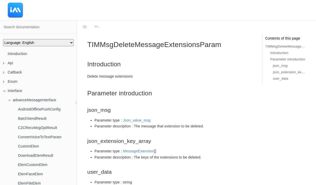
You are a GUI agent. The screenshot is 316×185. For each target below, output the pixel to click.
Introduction (17, 54)
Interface (12, 91)
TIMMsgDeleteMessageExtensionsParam (285, 46)
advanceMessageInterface (32, 100)
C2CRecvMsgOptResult (37, 128)
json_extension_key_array (289, 72)
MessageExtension (138, 138)
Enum (10, 81)
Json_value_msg (137, 107)
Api (8, 63)
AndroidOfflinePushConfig (39, 109)
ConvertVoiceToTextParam (40, 137)
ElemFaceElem (30, 174)
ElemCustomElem (32, 165)
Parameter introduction (287, 59)
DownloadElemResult (35, 155)
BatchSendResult (32, 118)
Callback (12, 72)
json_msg (280, 66)
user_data (280, 78)
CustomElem (28, 146)
